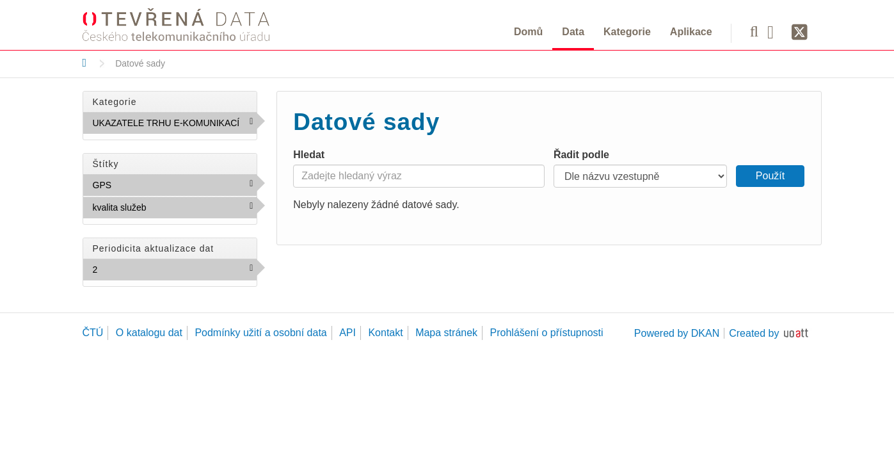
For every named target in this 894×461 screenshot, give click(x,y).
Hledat (308, 154)
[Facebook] (775, 31)
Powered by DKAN (676, 333)
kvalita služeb (174, 207)
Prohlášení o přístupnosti (546, 332)
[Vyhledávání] (754, 31)
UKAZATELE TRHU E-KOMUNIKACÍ (175, 125)
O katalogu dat (149, 332)
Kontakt (385, 332)
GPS (139, 184)
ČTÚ (93, 332)
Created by (754, 333)
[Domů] (85, 63)
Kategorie (627, 31)
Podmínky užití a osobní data (260, 332)
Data (573, 31)
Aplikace (691, 31)
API (347, 332)
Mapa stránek (446, 332)
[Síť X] (799, 33)
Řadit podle (581, 154)
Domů (528, 31)
